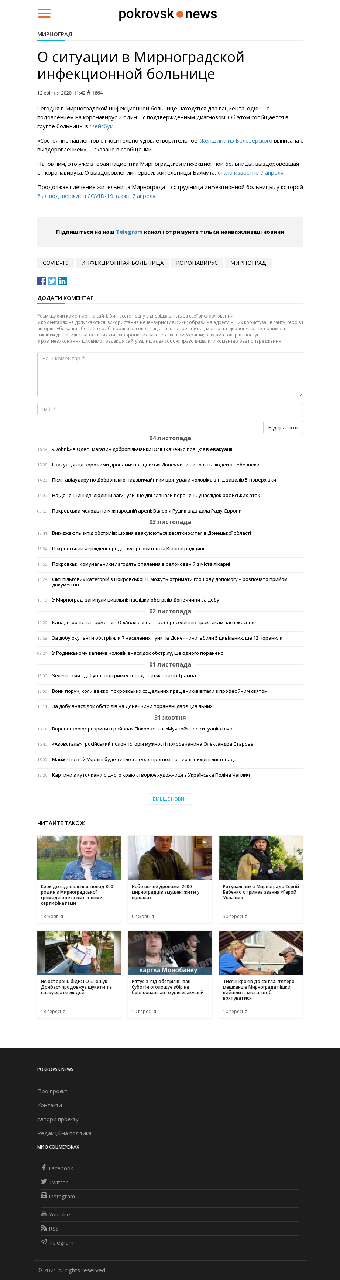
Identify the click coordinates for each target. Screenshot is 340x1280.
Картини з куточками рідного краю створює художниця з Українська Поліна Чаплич (151, 775)
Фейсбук (101, 126)
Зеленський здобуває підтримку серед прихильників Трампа (124, 675)
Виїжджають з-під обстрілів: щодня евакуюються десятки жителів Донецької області (151, 533)
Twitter (54, 1182)
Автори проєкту (58, 1119)
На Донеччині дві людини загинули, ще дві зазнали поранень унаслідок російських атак (156, 495)
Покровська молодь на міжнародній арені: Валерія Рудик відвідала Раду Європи (147, 511)
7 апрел (142, 195)
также (122, 195)
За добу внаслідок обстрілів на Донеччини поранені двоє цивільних (132, 706)
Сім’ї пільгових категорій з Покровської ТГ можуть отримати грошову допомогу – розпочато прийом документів (170, 582)
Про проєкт (52, 1091)
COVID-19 (56, 262)
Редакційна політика (64, 1133)
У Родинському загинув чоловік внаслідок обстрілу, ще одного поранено (138, 653)
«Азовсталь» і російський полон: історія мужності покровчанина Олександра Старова (153, 744)
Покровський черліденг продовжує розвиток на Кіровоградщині (128, 548)
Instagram (58, 1196)
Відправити (283, 427)
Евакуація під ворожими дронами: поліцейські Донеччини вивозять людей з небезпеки (156, 465)
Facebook (57, 1168)
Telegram (129, 231)
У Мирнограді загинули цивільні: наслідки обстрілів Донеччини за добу (135, 600)
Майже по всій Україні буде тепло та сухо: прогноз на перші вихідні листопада (144, 759)
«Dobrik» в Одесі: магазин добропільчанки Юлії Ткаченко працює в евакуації (142, 449)
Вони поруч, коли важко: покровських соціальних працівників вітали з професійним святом (160, 691)
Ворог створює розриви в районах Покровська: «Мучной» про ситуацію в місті (144, 729)
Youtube (55, 1214)
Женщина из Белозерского (236, 140)
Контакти (49, 1105)
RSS (49, 1228)
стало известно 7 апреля (251, 172)
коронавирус (197, 262)
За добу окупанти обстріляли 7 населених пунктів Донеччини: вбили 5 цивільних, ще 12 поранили (167, 638)
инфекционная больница (122, 262)
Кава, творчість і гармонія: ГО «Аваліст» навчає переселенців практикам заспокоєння (153, 622)
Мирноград (54, 34)
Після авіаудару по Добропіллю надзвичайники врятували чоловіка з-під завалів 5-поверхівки (164, 480)
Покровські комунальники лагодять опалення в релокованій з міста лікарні (141, 564)
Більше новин (170, 799)
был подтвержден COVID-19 (75, 195)
